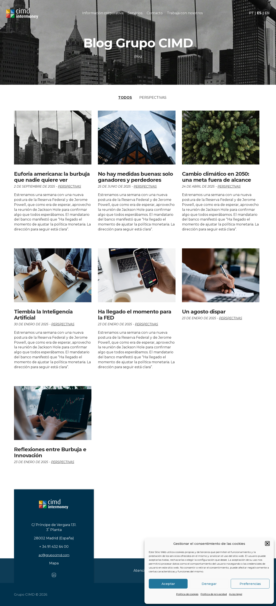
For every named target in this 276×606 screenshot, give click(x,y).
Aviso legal (235, 594)
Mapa (54, 563)
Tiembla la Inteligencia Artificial (43, 314)
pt (251, 13)
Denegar (209, 584)
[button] (267, 543)
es (259, 13)
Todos (125, 98)
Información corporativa (102, 13)
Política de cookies (187, 594)
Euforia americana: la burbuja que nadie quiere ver (52, 177)
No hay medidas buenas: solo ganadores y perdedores (135, 177)
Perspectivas (152, 98)
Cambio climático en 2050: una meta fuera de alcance (216, 177)
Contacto (155, 13)
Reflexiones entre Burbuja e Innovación (50, 452)
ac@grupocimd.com (54, 555)
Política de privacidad (214, 594)
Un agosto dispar (204, 311)
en (267, 13)
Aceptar (168, 584)
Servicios (135, 13)
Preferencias (250, 584)
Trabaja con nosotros (185, 13)
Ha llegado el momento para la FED (134, 314)
